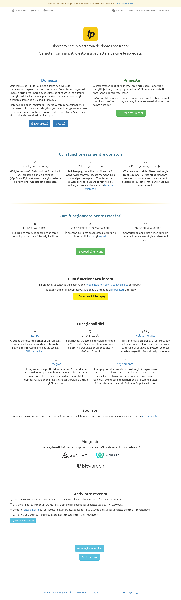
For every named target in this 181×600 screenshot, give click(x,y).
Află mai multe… (35, 351)
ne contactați (149, 415)
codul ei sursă (120, 284)
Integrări (56, 364)
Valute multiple (145, 335)
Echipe (35, 335)
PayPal (102, 236)
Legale (95, 592)
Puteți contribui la (124, 3)
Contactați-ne (60, 592)
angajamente (31, 509)
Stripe (91, 236)
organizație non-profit (99, 284)
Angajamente (125, 364)
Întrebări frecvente (79, 592)
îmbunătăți (117, 289)
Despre (46, 592)
